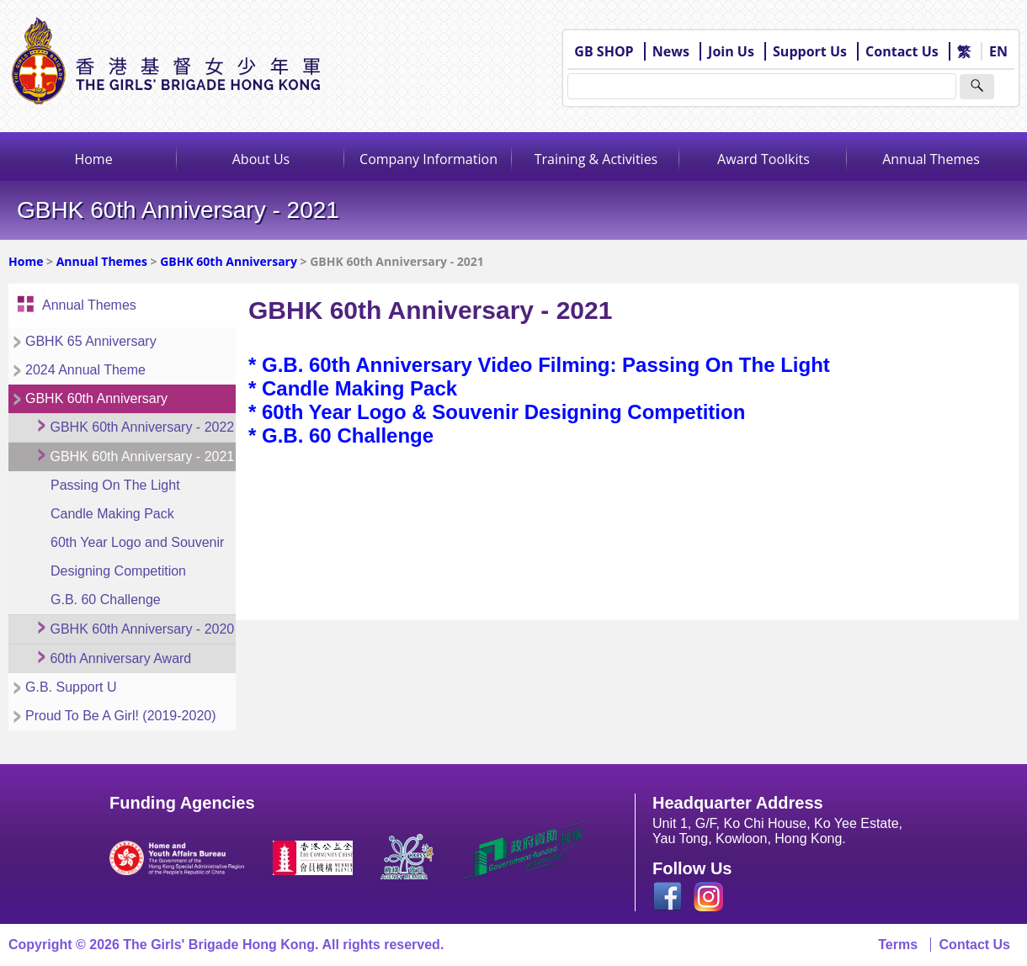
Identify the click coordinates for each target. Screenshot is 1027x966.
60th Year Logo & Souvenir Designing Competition (503, 412)
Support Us (810, 51)
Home (93, 159)
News (670, 51)
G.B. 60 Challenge (106, 599)
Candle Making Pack (112, 514)
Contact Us (902, 51)
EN (998, 51)
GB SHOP (603, 51)
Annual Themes (931, 159)
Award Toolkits (763, 159)
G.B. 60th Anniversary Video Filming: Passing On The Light (546, 364)
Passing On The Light (115, 485)
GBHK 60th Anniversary (228, 261)
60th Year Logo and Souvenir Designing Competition (137, 556)
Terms (898, 944)
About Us (261, 159)
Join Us (731, 51)
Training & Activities (596, 159)
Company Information (428, 159)
